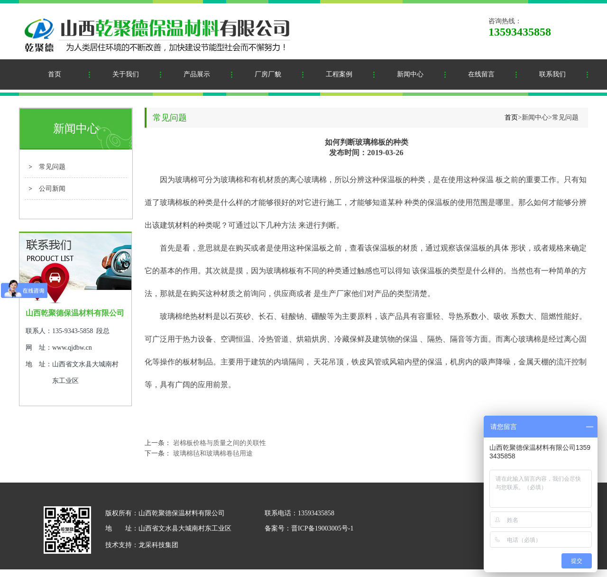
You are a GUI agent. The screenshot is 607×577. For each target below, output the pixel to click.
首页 (54, 74)
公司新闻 (52, 188)
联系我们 (552, 74)
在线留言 (481, 74)
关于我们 (125, 74)
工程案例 (339, 74)
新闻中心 (410, 74)
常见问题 (52, 166)
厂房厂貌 (268, 74)
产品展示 (197, 74)
